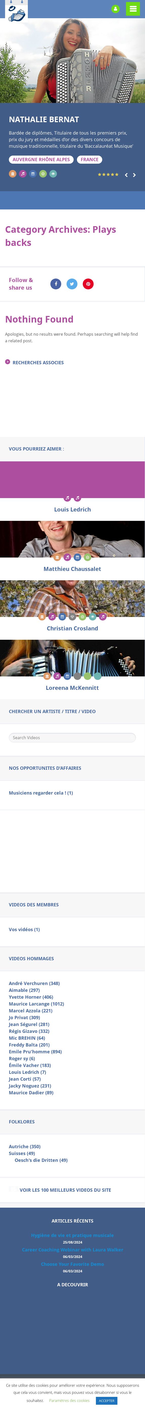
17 (119, 96)
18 (126, 96)
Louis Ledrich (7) (27, 1072)
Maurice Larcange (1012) (36, 1004)
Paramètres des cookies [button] (69, 1400)
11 (75, 96)
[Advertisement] (72, 409)
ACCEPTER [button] (106, 1400)
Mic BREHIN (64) (27, 1038)
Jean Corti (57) (25, 1079)
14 (97, 96)
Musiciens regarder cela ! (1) (41, 793)
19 (134, 96)
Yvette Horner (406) (31, 997)
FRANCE (89, 159)
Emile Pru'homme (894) (35, 1052)
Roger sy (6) (22, 1058)
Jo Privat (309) (24, 1017)
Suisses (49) (22, 1153)
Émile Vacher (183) (30, 1065)
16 (112, 96)
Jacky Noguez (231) (30, 1086)
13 (90, 96)
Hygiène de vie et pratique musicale (72, 1239)
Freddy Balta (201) (29, 1045)
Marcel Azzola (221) (30, 1011)
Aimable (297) (24, 990)
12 (83, 96)
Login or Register (115, 9)
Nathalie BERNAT (44, 119)
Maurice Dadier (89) (31, 1093)
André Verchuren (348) (34, 983)
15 (105, 96)
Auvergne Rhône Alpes (41, 159)
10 (68, 96)
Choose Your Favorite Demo (72, 1268)
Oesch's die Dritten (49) (41, 1160)
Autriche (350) (24, 1146)
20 (141, 96)
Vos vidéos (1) (24, 929)
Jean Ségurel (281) (29, 1024)
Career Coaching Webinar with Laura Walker (72, 1254)
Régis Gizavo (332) (29, 1031)
